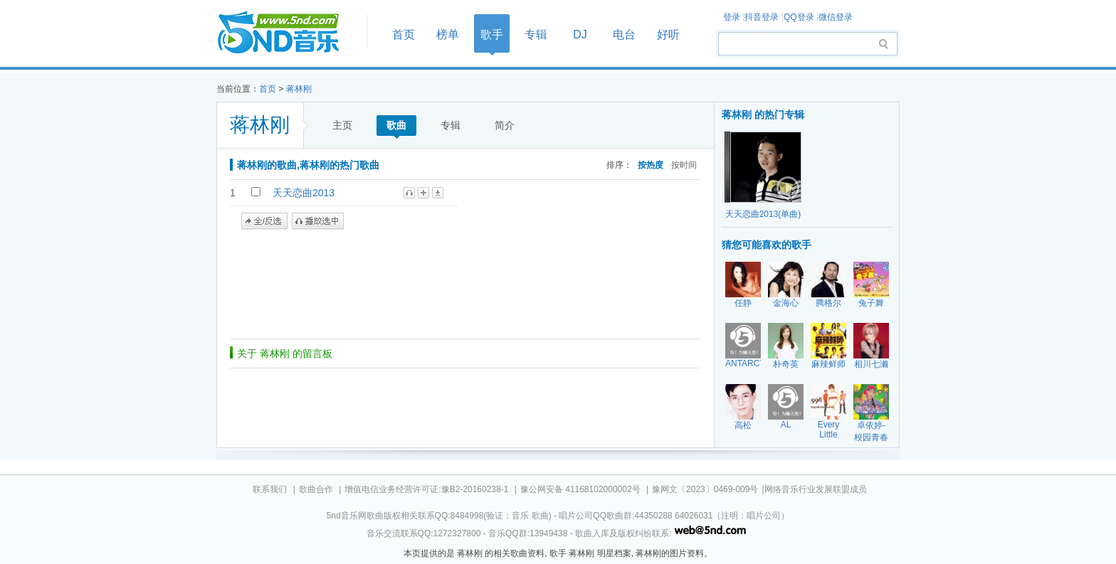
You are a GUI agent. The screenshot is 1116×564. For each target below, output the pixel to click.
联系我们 (270, 489)
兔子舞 (871, 303)
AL (786, 425)
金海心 (786, 303)
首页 (287, 33)
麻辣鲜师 (828, 364)
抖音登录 (761, 17)
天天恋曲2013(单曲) (763, 214)
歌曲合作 (316, 489)
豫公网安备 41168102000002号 (580, 489)
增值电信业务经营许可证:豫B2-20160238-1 (426, 489)
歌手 (491, 34)
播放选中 (318, 221)
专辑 (536, 34)
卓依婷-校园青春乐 (871, 437)
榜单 (447, 34)
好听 (668, 34)
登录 (731, 17)
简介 (505, 125)
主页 (342, 125)
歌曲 (396, 125)
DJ (580, 34)
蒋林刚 (299, 89)
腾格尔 (828, 303)
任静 (743, 303)
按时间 (684, 165)
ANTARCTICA (752, 363)
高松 (743, 425)
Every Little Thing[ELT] (831, 434)
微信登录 (835, 17)
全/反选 (264, 221)
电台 (624, 34)
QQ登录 (799, 17)
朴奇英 (786, 364)
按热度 (650, 165)
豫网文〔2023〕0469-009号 (705, 489)
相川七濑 (871, 364)
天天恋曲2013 (304, 192)
